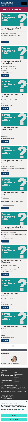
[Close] (26, 401)
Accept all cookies (14, 419)
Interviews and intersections (8, 39)
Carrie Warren (5, 33)
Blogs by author (5, 349)
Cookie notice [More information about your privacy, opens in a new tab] (21, 409)
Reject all (14, 415)
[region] (14, 411)
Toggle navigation (25, 3)
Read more (5, 42)
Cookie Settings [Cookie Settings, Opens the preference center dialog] (14, 411)
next (18, 345)
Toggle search (22, 3)
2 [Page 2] (15, 345)
